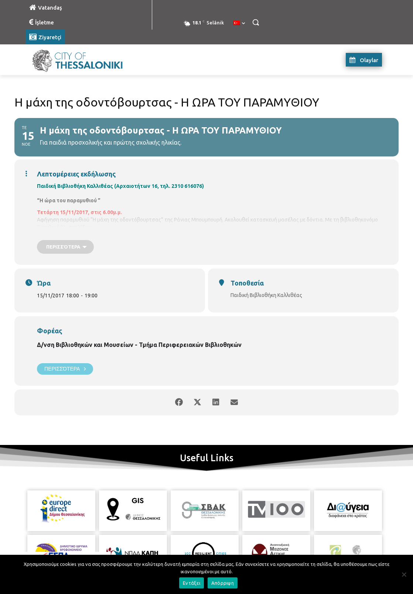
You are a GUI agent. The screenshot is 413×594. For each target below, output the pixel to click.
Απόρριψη (222, 582)
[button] (255, 22)
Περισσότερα (65, 369)
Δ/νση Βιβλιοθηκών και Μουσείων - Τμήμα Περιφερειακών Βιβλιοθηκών (139, 344)
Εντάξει (191, 582)
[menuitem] (239, 23)
